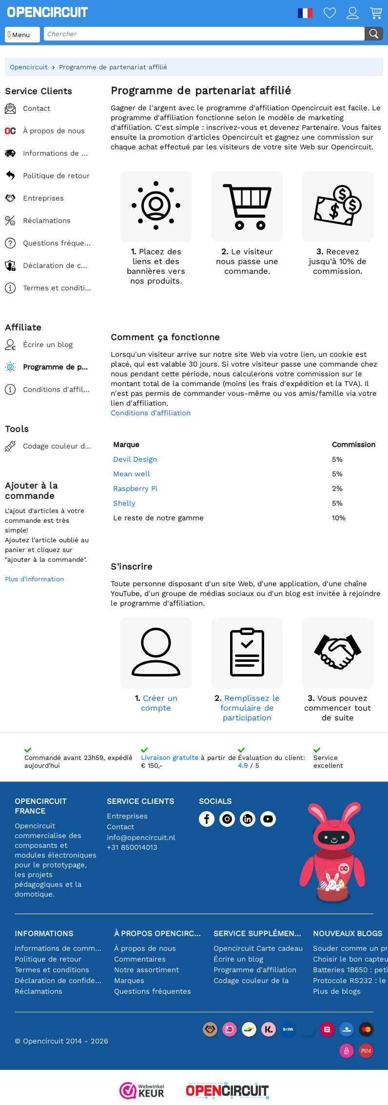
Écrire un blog (238, 959)
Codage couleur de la (251, 980)
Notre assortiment (146, 969)
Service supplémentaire (258, 933)
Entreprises (127, 816)
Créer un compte (159, 703)
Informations (44, 933)
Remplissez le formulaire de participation (250, 708)
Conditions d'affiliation (151, 413)
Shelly (124, 503)
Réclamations (38, 991)
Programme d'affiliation (254, 969)
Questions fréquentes (152, 991)
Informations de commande (59, 948)
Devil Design (135, 459)
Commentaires (140, 959)
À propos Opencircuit (159, 933)
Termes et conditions (52, 969)
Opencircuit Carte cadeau (258, 948)
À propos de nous (145, 948)
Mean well (131, 474)
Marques (129, 980)
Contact (120, 826)
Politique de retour (48, 959)
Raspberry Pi (135, 488)
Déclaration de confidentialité (59, 980)
